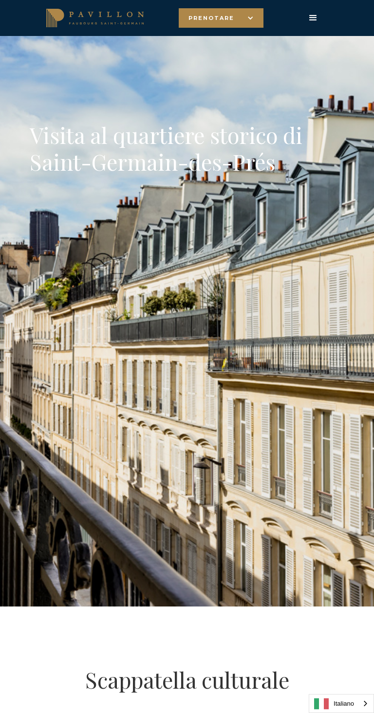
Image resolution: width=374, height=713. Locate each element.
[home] (95, 18)
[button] (221, 18)
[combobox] (341, 703)
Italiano (334, 704)
